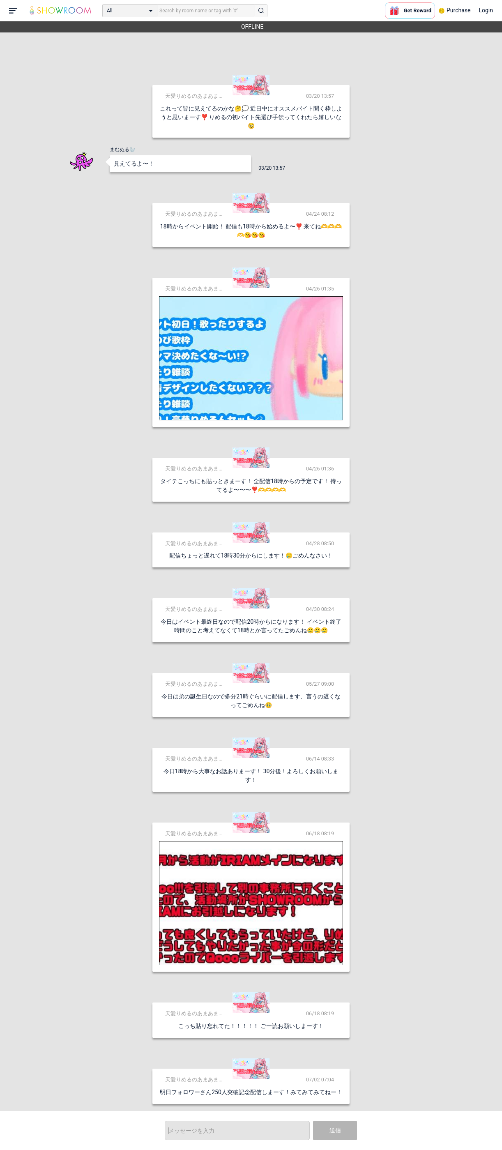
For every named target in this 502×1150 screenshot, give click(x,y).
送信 (335, 1130)
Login (486, 10)
